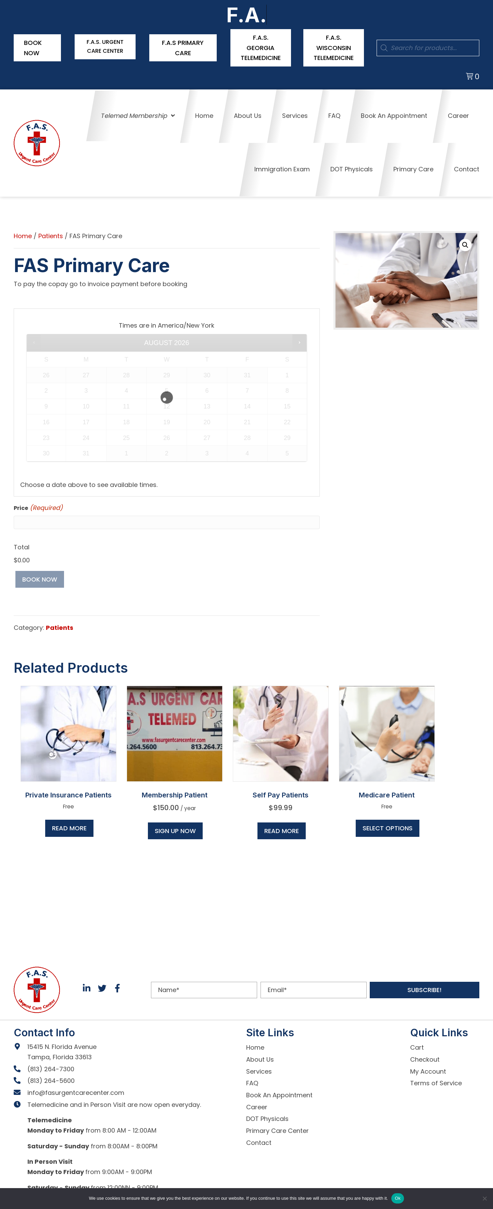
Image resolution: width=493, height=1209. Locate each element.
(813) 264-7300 (50, 1066)
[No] (484, 1198)
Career (256, 1104)
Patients (50, 233)
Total (21, 545)
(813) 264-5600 (51, 1078)
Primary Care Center (277, 1128)
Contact (258, 1140)
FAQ (252, 1081)
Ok (398, 1198)
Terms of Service (436, 1081)
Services (259, 1069)
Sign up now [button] (175, 828)
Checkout (425, 1057)
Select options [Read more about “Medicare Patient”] (388, 825)
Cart (417, 1045)
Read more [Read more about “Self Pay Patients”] (281, 828)
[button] (465, 242)
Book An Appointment (279, 1092)
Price (38, 506)
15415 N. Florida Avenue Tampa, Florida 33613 (62, 1049)
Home (23, 233)
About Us (260, 1057)
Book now (39, 577)
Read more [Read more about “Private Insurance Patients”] (69, 825)
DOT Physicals (267, 1116)
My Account (428, 1069)
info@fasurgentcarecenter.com (75, 1090)
